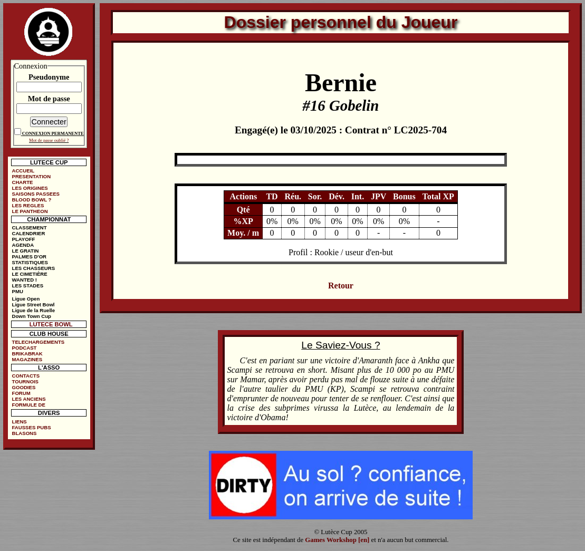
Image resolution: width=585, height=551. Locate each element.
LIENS (19, 421)
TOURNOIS (25, 381)
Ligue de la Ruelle (33, 310)
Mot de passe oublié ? (49, 140)
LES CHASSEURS (33, 268)
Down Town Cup (31, 316)
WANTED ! (24, 280)
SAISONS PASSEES (36, 194)
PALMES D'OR (29, 256)
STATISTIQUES (30, 262)
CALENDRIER (28, 233)
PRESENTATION (31, 176)
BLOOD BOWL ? (32, 199)
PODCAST (24, 348)
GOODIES (24, 387)
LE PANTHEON (30, 211)
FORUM (21, 393)
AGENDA (23, 245)
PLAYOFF (23, 239)
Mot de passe (49, 98)
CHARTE (22, 182)
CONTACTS (26, 376)
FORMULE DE (28, 405)
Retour (340, 285)
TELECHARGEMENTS (38, 342)
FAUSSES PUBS (31, 427)
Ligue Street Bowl (33, 304)
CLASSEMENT (29, 227)
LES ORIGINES (30, 188)
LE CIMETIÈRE (29, 274)
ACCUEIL (23, 170)
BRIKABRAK (27, 353)
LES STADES (28, 285)
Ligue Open (26, 299)
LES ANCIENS (29, 399)
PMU (17, 291)
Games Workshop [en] (337, 540)
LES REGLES (28, 205)
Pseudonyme (49, 77)
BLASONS (24, 433)
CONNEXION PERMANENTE (53, 133)
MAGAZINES (27, 359)
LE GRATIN (25, 251)
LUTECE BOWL (51, 324)
